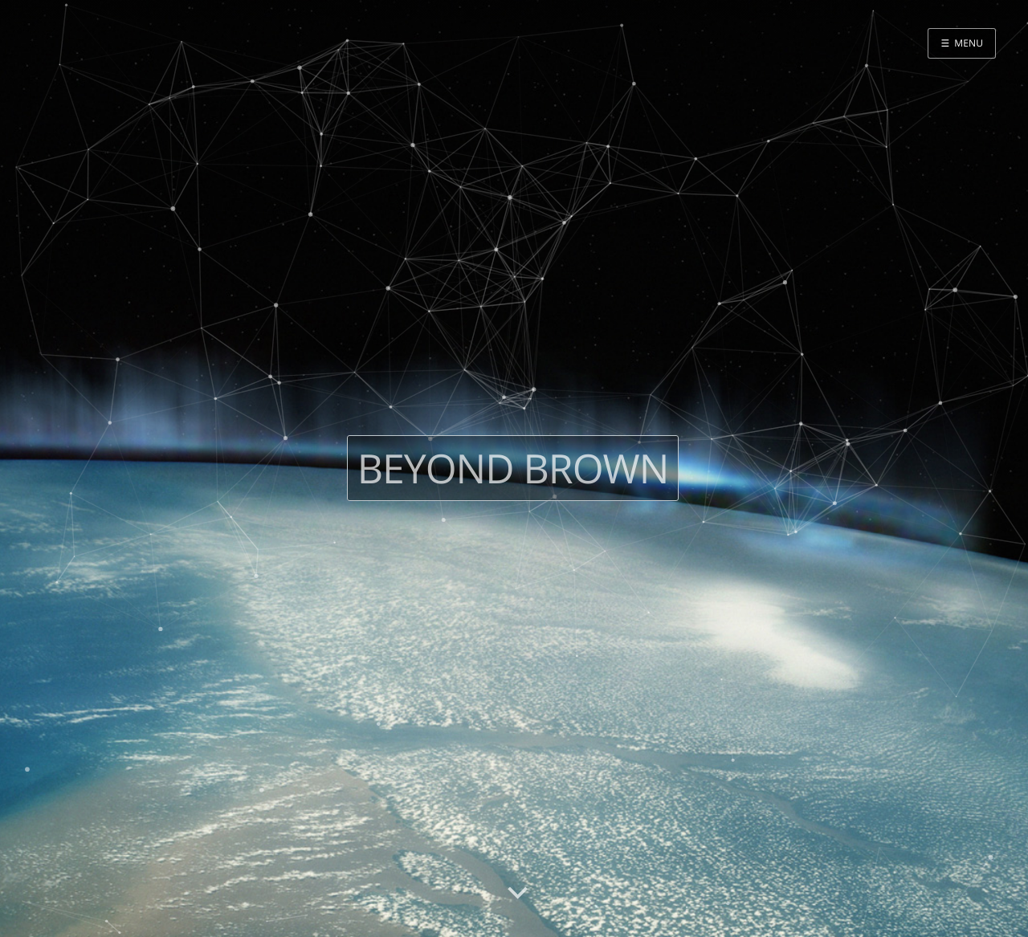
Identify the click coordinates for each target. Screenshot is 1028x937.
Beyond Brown (513, 468)
